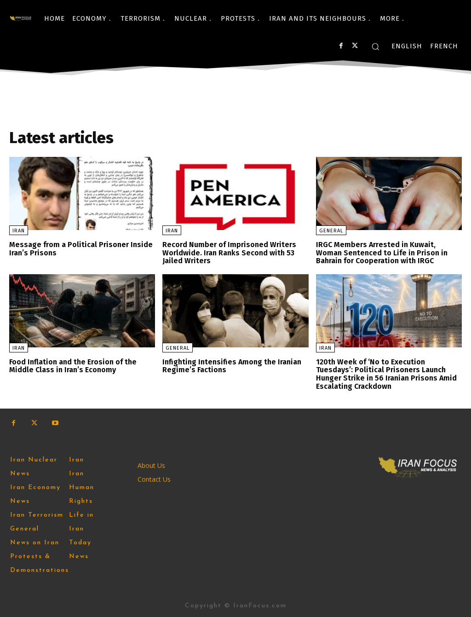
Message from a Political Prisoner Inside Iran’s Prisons (81, 248)
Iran (18, 231)
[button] (375, 46)
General (331, 231)
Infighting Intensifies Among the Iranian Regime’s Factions (231, 365)
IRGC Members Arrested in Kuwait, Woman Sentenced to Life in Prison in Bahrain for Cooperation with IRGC (381, 252)
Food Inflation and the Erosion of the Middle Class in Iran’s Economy (73, 365)
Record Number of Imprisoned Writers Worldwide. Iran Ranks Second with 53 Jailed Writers (229, 252)
